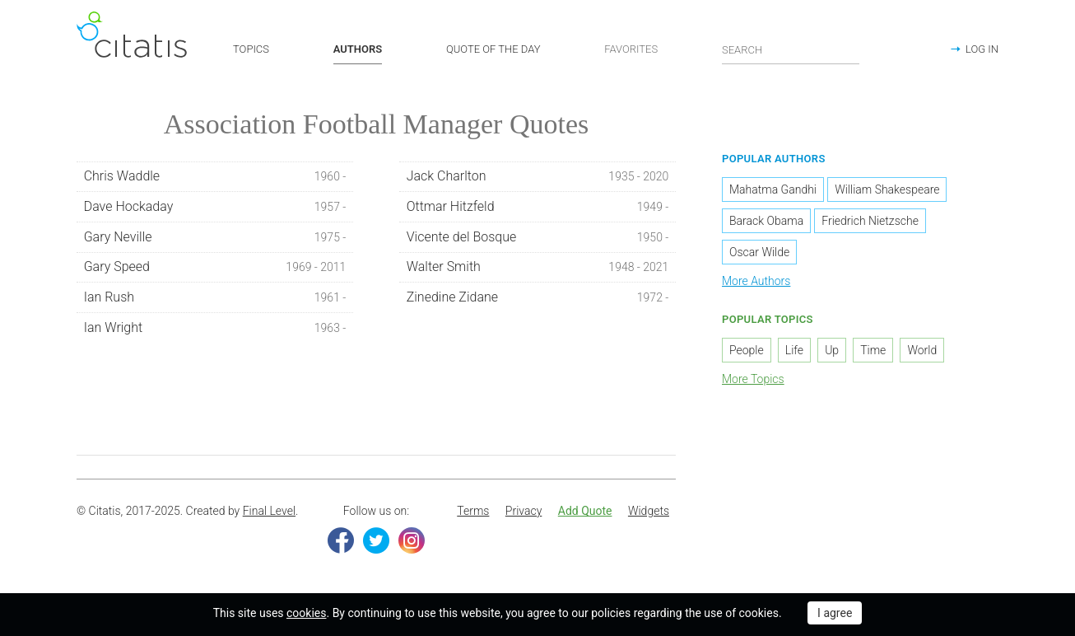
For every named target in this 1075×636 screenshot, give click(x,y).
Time (873, 350)
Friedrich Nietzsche (870, 220)
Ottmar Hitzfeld (538, 207)
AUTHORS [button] (357, 49)
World (922, 350)
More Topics (753, 379)
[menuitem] (473, 512)
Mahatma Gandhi (773, 189)
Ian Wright (215, 328)
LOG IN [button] (982, 49)
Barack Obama (766, 220)
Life (794, 350)
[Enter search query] (791, 49)
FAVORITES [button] (631, 49)
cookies (306, 613)
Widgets (648, 510)
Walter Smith (538, 267)
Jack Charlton (538, 176)
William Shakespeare (887, 189)
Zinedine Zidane (538, 297)
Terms (473, 510)
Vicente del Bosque (538, 237)
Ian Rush (215, 297)
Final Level (269, 510)
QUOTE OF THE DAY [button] (493, 49)
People (746, 350)
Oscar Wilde (759, 252)
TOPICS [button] (251, 49)
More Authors (756, 281)
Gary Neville (215, 237)
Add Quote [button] (585, 510)
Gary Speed (215, 267)
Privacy (523, 510)
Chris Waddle (215, 176)
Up (832, 350)
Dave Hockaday (215, 207)
